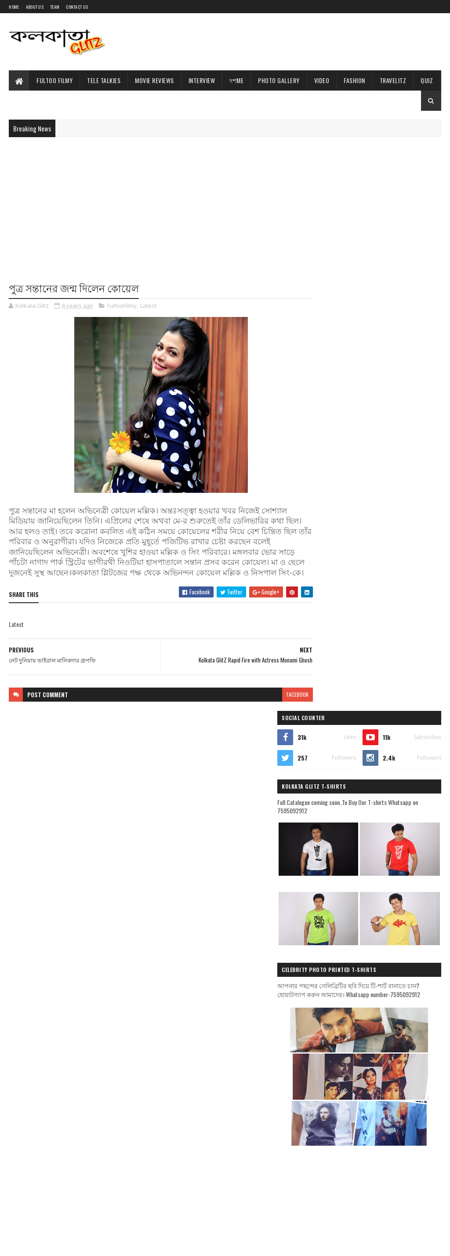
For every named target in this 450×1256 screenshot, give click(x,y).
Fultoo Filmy (54, 80)
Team (54, 7)
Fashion (354, 80)
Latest (148, 306)
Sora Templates (51, 1244)
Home (14, 7)
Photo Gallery (279, 80)
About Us (35, 7)
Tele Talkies (103, 80)
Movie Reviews (154, 80)
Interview (202, 80)
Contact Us (77, 7)
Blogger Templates (96, 1244)
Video (322, 80)
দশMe (236, 80)
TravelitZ (393, 80)
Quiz (427, 80)
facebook (282, 705)
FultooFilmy (122, 306)
